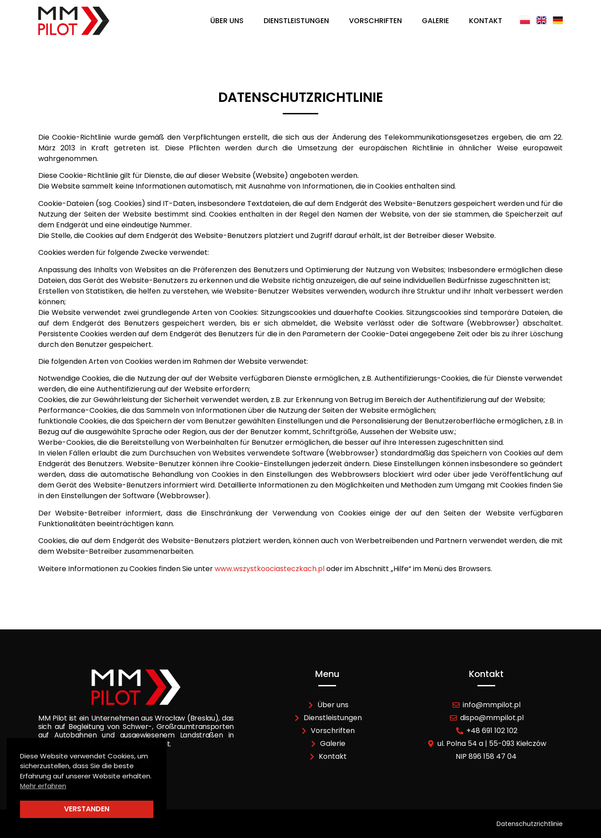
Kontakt (485, 21)
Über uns (227, 21)
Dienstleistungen (296, 21)
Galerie (435, 21)
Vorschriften (375, 21)
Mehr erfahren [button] (43, 785)
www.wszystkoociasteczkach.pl (270, 569)
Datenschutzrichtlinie (530, 823)
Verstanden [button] (86, 809)
